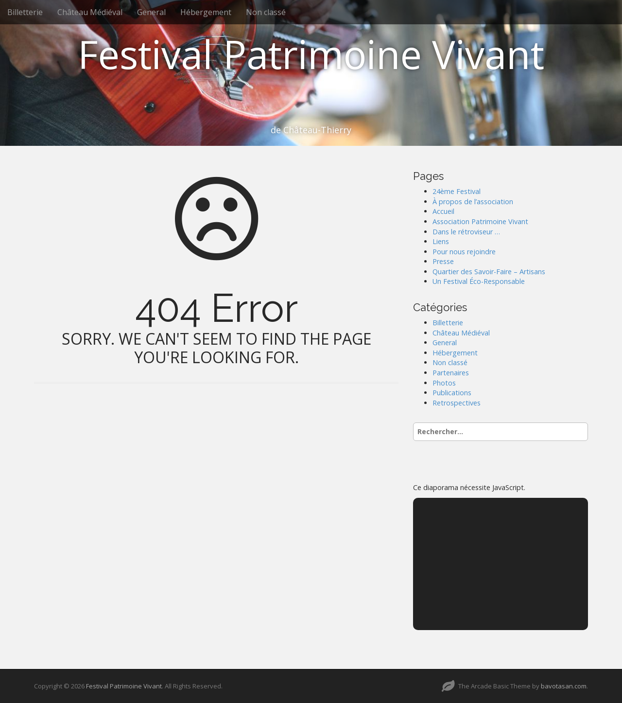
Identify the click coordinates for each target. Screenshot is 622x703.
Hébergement (205, 12)
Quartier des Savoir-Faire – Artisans (488, 271)
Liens (440, 241)
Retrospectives (456, 402)
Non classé (266, 12)
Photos (444, 382)
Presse (443, 261)
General (151, 12)
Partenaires (450, 372)
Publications (451, 392)
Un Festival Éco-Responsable (478, 281)
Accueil (443, 211)
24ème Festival (456, 191)
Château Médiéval (89, 12)
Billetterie (25, 12)
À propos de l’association (472, 201)
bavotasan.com (564, 686)
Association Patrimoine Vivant (480, 221)
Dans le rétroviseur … (466, 231)
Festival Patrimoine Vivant (311, 53)
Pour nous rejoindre (464, 251)
